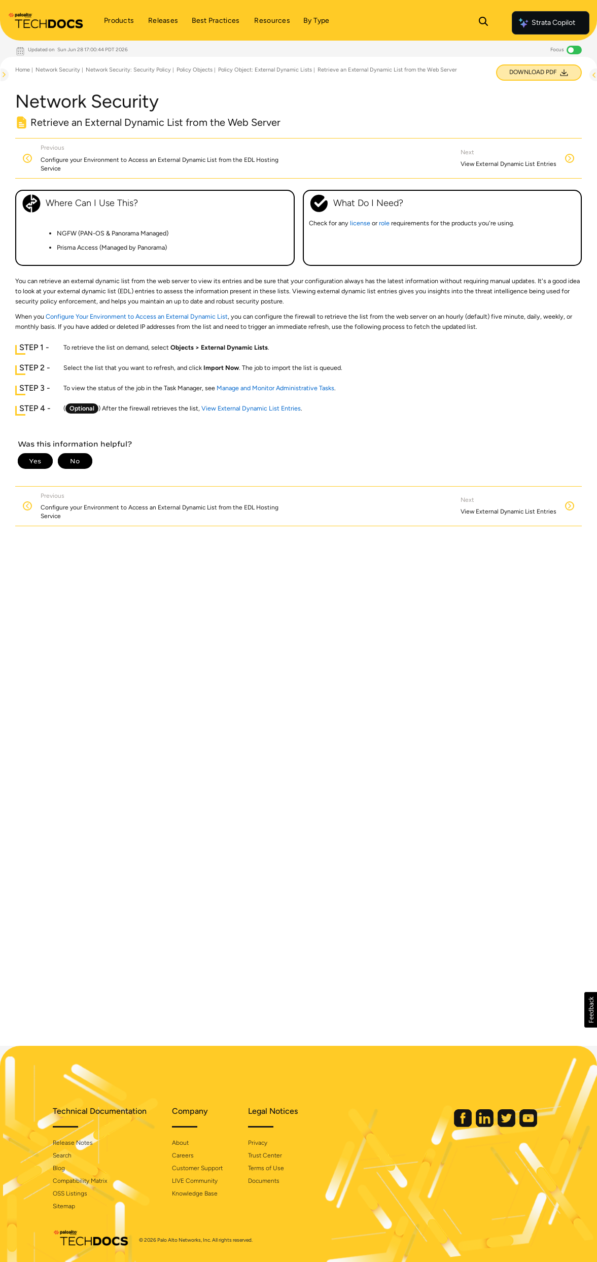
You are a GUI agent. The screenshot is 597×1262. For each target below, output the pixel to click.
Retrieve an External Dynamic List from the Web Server (387, 69)
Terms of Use (266, 1168)
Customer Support (197, 1168)
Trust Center (265, 1155)
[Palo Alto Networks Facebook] (463, 1124)
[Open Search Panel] (483, 23)
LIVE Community (195, 1180)
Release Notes (73, 1142)
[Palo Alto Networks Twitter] (507, 1124)
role (384, 223)
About (180, 1142)
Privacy (257, 1142)
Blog (59, 1168)
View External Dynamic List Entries (251, 408)
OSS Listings (70, 1193)
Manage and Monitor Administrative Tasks (275, 388)
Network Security (58, 69)
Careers (183, 1155)
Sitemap (64, 1206)
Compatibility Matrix (80, 1180)
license (360, 223)
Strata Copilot (546, 23)
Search (62, 1155)
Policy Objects (195, 69)
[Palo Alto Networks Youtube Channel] (528, 1124)
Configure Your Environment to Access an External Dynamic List (137, 316)
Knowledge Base (195, 1193)
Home (22, 69)
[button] (590, 1010)
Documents (263, 1180)
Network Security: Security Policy (128, 69)
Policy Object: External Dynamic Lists (265, 69)
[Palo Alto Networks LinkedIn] (485, 1124)
